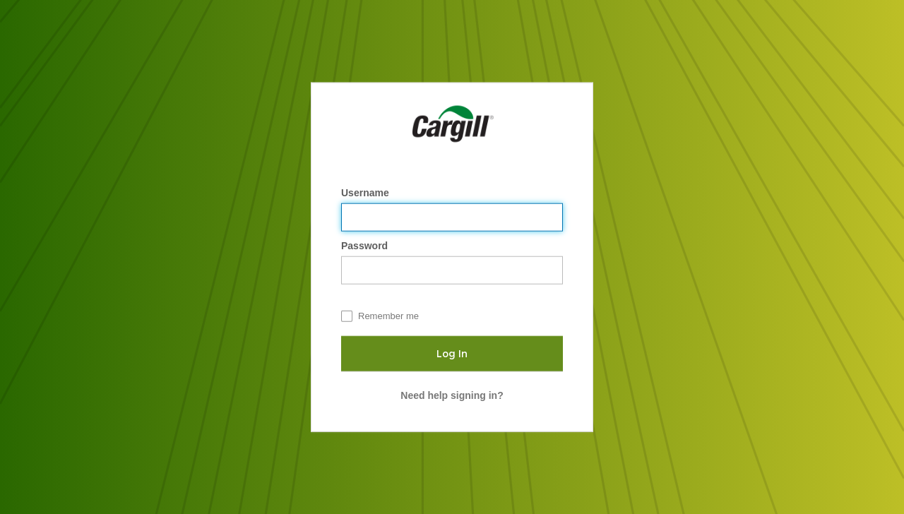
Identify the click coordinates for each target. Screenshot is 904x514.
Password (366, 245)
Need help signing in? (451, 395)
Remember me (388, 316)
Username (366, 192)
